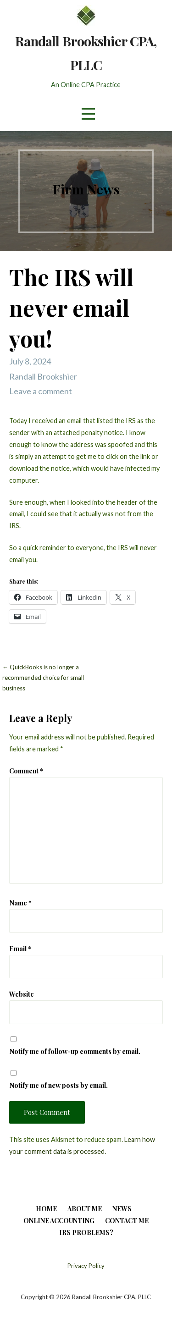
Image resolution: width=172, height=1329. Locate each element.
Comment (26, 770)
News (122, 1208)
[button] (88, 113)
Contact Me (127, 1220)
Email (20, 948)
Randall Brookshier (43, 376)
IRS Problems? (86, 1232)
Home (46, 1208)
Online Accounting (58, 1220)
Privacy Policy (86, 1265)
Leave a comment (40, 391)
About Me (84, 1208)
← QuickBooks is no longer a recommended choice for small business (43, 677)
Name (20, 902)
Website (21, 993)
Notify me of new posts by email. (58, 1085)
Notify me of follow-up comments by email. (74, 1051)
